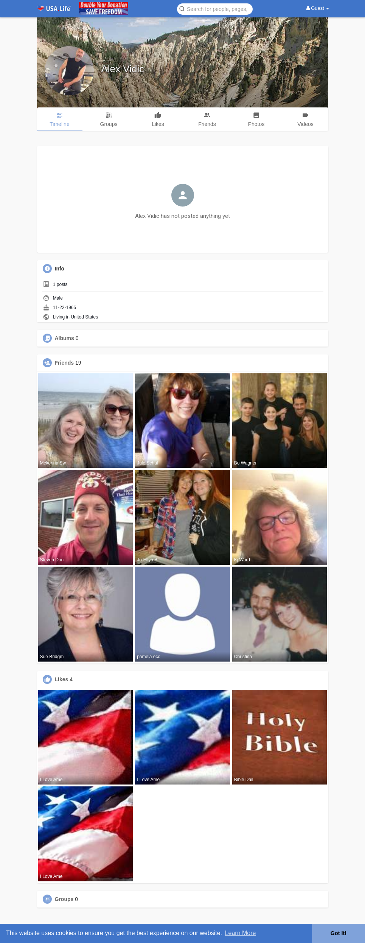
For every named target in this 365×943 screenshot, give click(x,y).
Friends (64, 363)
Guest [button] (317, 8)
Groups (64, 899)
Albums (64, 338)
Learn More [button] (240, 933)
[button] (214, 8)
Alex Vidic (122, 69)
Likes (61, 679)
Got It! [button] (338, 933)
